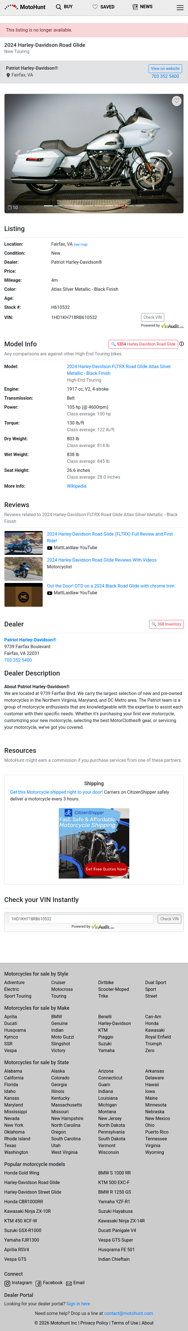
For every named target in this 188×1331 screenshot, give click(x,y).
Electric (11, 989)
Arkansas (154, 1071)
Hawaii (152, 1084)
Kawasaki (155, 1030)
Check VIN (153, 317)
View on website (165, 68)
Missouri (60, 1111)
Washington (16, 1152)
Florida (11, 1084)
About (147, 1323)
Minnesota (156, 1105)
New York (13, 1125)
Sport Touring (17, 996)
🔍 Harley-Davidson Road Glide (143, 344)
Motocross (62, 989)
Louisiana (108, 1098)
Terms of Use (125, 1323)
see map (81, 244)
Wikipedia (76, 486)
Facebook (52, 1282)
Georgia (59, 1084)
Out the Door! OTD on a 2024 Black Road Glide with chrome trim (111, 586)
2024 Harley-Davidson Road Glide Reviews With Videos (102, 560)
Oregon (58, 1132)
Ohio (150, 1125)
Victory (58, 1050)
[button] (17, 154)
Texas (10, 1145)
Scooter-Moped (113, 989)
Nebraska (155, 1111)
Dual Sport (156, 982)
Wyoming (154, 1152)
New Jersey (110, 1118)
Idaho (10, 1091)
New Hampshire (67, 1118)
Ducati (10, 1023)
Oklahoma (14, 1132)
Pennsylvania (111, 1132)
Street (151, 996)
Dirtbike (106, 982)
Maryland (13, 1105)
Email (79, 1282)
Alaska (58, 1071)
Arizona (105, 1071)
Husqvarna (15, 1030)
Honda (152, 1023)
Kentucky (60, 1098)
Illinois (57, 1091)
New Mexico (157, 1118)
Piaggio (105, 1037)
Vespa (10, 1050)
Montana (107, 1111)
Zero (149, 1050)
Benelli (105, 1016)
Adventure (14, 982)
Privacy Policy (94, 1323)
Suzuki (105, 1043)
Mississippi (15, 1111)
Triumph (153, 1043)
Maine (151, 1098)
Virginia (153, 1145)
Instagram (22, 1282)
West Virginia (64, 1152)
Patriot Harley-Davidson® (30, 640)
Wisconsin (108, 1152)
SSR (8, 1043)
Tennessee (156, 1138)
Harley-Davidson (114, 1023)
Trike (103, 996)
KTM (103, 1030)
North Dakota (111, 1125)
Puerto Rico (157, 1132)
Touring (59, 996)
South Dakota (111, 1138)
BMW (56, 1016)
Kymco (11, 1037)
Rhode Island (17, 1138)
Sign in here (78, 1303)
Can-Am (153, 1016)
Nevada (11, 1118)
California (13, 1078)
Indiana (105, 1091)
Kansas (11, 1098)
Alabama (13, 1071)
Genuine (59, 1023)
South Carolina (66, 1138)
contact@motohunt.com (128, 1313)
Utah (56, 1145)
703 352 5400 (165, 76)
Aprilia (10, 1016)
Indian (57, 1030)
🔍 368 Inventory (166, 624)
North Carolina (65, 1125)
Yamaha (106, 1050)
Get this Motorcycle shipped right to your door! (56, 792)
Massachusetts (66, 1105)
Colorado (60, 1078)
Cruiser (58, 982)
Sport (150, 989)
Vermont (106, 1145)
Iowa (150, 1091)
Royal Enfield (158, 1037)
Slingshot (60, 1043)
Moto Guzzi (62, 1037)
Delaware (154, 1078)
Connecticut (110, 1078)
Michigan (107, 1105)
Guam (104, 1084)
